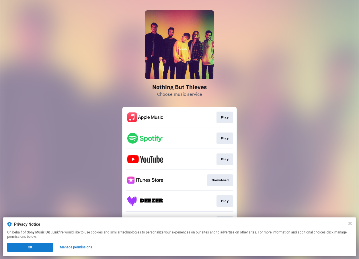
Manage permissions (76, 247)
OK (30, 247)
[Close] (350, 223)
